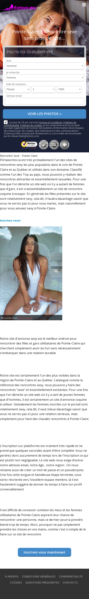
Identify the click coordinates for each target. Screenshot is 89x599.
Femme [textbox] (11, 77)
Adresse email (14, 95)
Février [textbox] (10, 89)
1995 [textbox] (61, 89)
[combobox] (44, 66)
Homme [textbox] (11, 66)
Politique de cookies (31, 125)
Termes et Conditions (50, 122)
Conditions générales (38, 576)
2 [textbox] (33, 89)
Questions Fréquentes (42, 582)
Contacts (70, 582)
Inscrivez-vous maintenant (44, 552)
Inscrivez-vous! (10, 220)
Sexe (8, 60)
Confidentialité (71, 576)
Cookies (16, 582)
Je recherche (13, 72)
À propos (11, 576)
